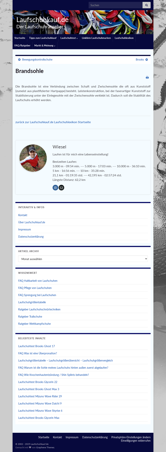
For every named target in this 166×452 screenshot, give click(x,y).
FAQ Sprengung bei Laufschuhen (37, 295)
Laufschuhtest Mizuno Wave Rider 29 (40, 396)
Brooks (140, 59)
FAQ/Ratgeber (22, 45)
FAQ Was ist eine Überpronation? (37, 353)
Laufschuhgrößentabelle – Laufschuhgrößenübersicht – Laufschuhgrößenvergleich (65, 360)
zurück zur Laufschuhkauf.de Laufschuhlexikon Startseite (53, 122)
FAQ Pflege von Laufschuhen (35, 287)
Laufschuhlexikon (124, 37)
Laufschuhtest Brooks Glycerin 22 (37, 382)
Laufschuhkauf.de (41, 19)
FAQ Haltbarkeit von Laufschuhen (37, 280)
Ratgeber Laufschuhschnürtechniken (39, 309)
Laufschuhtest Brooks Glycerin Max (38, 417)
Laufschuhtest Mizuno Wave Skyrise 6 (40, 410)
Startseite (19, 37)
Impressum (24, 229)
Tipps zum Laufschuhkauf (43, 37)
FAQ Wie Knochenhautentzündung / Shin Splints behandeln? (53, 374)
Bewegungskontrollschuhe (37, 59)
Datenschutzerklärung (31, 236)
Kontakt (22, 215)
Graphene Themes (45, 447)
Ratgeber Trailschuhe (30, 316)
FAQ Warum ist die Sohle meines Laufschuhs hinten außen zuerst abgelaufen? (63, 367)
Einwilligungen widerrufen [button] (136, 440)
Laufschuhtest (69, 37)
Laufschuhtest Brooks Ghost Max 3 (38, 389)
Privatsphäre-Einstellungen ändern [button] (131, 437)
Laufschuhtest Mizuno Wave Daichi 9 (40, 403)
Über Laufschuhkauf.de (31, 222)
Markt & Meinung (44, 45)
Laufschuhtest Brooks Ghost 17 (36, 346)
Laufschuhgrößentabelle (32, 302)
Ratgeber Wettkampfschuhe (34, 323)
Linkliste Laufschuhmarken (96, 37)
